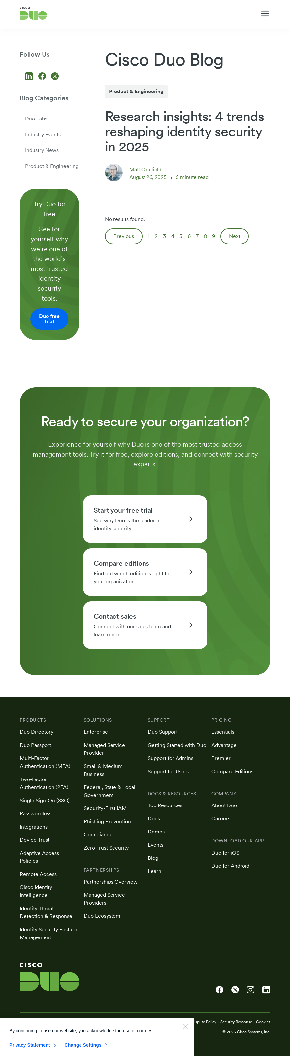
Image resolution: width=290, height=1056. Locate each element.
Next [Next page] (234, 236)
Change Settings (83, 1049)
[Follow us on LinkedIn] (30, 77)
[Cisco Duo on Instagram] (250, 990)
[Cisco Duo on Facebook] (219, 990)
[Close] (185, 1030)
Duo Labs (36, 119)
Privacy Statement (29, 1049)
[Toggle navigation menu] (265, 13)
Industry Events (43, 134)
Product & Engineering (52, 166)
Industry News (42, 150)
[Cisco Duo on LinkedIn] (266, 990)
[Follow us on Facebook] (43, 77)
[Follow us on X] (55, 77)
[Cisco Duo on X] (235, 990)
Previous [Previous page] (123, 236)
